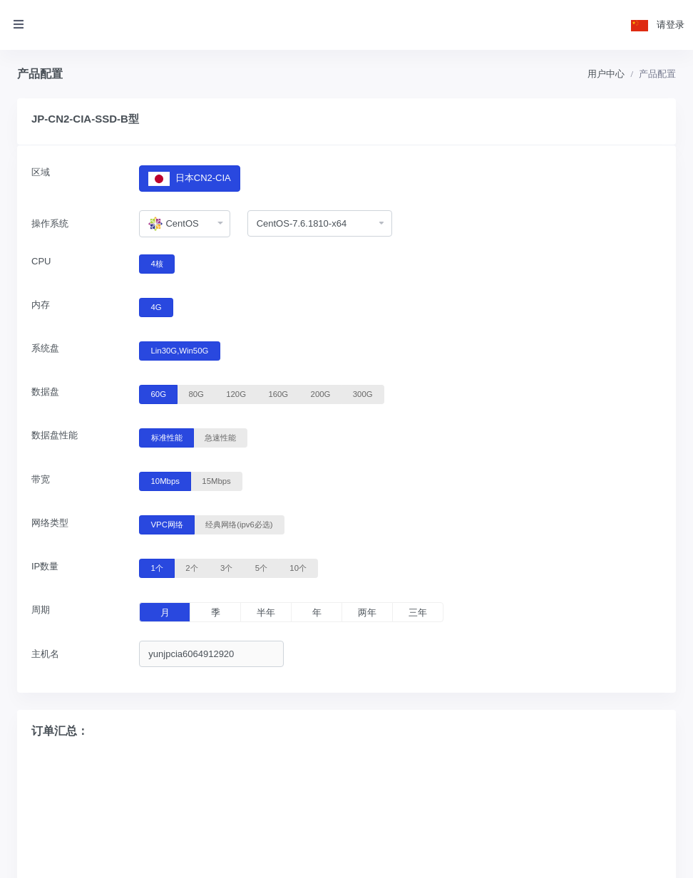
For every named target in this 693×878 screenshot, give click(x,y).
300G (363, 393)
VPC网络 (167, 524)
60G (158, 393)
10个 (298, 567)
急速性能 (220, 437)
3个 (226, 567)
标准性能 (167, 437)
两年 (367, 612)
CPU (41, 261)
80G (195, 393)
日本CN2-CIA (189, 178)
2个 (191, 567)
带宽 (40, 479)
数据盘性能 (54, 435)
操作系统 (49, 223)
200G (321, 393)
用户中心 (606, 73)
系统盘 (45, 348)
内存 (40, 304)
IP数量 (44, 566)
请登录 (670, 24)
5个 (261, 567)
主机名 (45, 654)
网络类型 (49, 522)
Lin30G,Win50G (180, 350)
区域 (40, 172)
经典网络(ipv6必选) (238, 524)
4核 (157, 263)
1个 (157, 567)
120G (236, 393)
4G (156, 306)
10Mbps (165, 480)
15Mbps (216, 480)
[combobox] (184, 223)
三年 (418, 612)
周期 (40, 609)
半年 (266, 612)
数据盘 (45, 391)
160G (278, 393)
